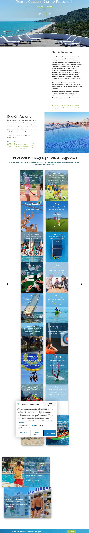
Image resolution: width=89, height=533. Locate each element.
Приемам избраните (44, 528)
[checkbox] (27, 524)
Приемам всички (60, 528)
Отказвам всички (28, 528)
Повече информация (61, 506)
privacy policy (61, 520)
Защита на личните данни (16, 528)
